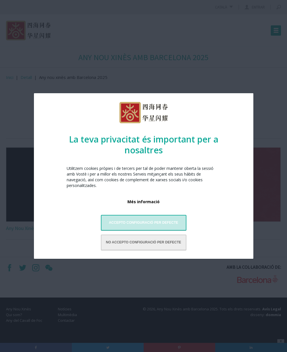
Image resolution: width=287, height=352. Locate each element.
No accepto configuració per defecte (143, 242)
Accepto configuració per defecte (143, 223)
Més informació (143, 201)
